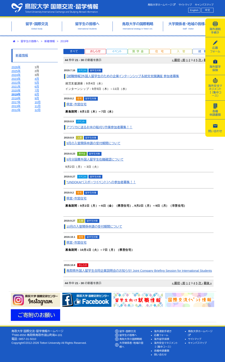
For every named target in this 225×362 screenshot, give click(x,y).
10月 (37, 102)
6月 (37, 86)
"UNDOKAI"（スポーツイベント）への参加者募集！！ (101, 182)
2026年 (16, 67)
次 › (200, 60)
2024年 (16, 75)
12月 (37, 110)
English (194, 10)
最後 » (208, 283)
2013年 (16, 106)
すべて (74, 51)
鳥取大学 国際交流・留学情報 (54, 8)
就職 (203, 51)
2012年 (16, 110)
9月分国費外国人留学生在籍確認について (95, 159)
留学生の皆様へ (30, 41)
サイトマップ (185, 4)
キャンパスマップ (204, 4)
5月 (37, 82)
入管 (182, 51)
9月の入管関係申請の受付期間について (93, 143)
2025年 (16, 71)
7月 (37, 90)
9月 (37, 98)
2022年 (16, 82)
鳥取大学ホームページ (162, 4)
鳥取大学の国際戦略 (130, 339)
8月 (37, 94)
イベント (117, 51)
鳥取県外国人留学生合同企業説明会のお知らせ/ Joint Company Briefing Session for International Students (139, 270)
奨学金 (138, 51)
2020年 (16, 90)
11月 (37, 106)
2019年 (64, 41)
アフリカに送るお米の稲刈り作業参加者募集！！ (99, 127)
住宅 (160, 51)
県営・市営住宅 (76, 104)
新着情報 (49, 41)
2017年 (16, 102)
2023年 (16, 78)
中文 (207, 10)
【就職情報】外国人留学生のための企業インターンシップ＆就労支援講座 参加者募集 (122, 76)
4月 (37, 78)
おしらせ (95, 51)
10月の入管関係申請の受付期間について (94, 226)
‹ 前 (183, 60)
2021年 (16, 86)
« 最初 (176, 60)
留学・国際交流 (127, 331)
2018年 (16, 98)
